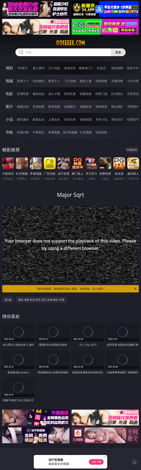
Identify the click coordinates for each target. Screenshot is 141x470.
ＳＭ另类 (133, 81)
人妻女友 (54, 119)
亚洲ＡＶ (23, 81)
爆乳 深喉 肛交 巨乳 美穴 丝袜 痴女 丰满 (41, 299)
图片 (9, 106)
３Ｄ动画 (70, 81)
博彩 (9, 67)
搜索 (118, 52)
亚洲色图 (38, 107)
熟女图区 (117, 107)
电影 (9, 93)
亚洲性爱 (23, 94)
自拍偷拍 (38, 81)
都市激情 (23, 119)
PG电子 (23, 68)
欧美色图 (54, 107)
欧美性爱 (70, 94)
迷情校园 (86, 119)
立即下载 (96, 462)
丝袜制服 (101, 81)
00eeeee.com (70, 43)
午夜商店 (38, 132)
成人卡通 (54, 94)
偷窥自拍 (23, 107)
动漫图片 (70, 107)
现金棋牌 (117, 68)
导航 (9, 132)
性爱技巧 (133, 119)
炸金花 (101, 68)
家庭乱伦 (38, 119)
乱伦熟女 (117, 94)
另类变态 (133, 94)
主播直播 (117, 81)
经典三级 (101, 94)
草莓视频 (54, 132)
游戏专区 (70, 68)
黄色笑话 (117, 119)
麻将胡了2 (85, 68)
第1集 (8, 299)
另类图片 (133, 107)
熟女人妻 (86, 81)
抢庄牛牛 (133, 68)
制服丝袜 (86, 94)
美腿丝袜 (86, 107)
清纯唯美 (101, 107)
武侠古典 (70, 119)
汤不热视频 (70, 132)
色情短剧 (101, 132)
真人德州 (38, 68)
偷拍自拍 (38, 94)
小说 (9, 119)
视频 (9, 80)
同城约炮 (23, 132)
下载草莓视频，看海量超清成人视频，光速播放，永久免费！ (86, 289)
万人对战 (54, 68)
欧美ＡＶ (54, 81)
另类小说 (101, 119)
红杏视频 (86, 132)
